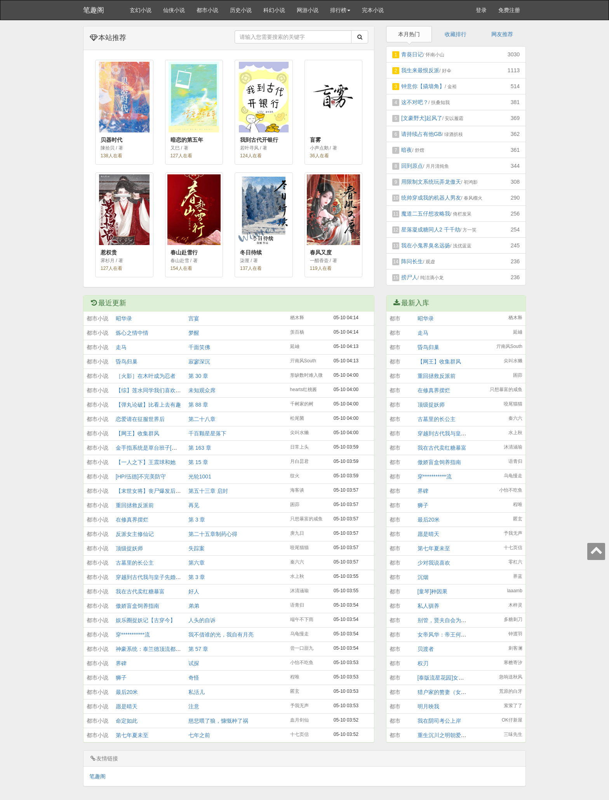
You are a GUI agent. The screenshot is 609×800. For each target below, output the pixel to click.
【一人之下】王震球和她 (146, 462)
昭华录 (124, 318)
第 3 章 (196, 520)
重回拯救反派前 (135, 505)
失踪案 (196, 548)
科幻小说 (274, 10)
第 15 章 (198, 462)
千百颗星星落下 (207, 433)
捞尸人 (409, 277)
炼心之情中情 (132, 333)
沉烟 (423, 577)
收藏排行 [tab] (455, 34)
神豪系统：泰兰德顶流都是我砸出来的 (162, 649)
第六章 (196, 563)
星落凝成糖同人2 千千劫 (430, 229)
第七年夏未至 (132, 735)
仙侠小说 (174, 10)
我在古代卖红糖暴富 (140, 591)
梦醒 (193, 333)
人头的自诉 (202, 620)
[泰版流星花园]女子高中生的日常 (457, 678)
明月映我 (428, 706)
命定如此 (126, 721)
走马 (121, 347)
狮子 (121, 678)
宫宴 (193, 318)
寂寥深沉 (199, 361)
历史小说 (241, 10)
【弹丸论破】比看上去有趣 (148, 405)
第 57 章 (198, 649)
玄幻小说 (140, 10)
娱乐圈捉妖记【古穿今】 (146, 620)
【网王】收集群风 (137, 433)
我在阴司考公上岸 (439, 721)
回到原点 (412, 166)
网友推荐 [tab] (502, 34)
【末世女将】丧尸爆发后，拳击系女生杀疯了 (170, 491)
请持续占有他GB (421, 134)
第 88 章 (198, 405)
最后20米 (127, 692)
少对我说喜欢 (434, 563)
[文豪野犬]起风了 (421, 118)
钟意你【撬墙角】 (423, 86)
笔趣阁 (93, 10)
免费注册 (509, 10)
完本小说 (373, 10)
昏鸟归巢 (126, 361)
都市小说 (207, 10)
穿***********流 (133, 634)
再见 (193, 505)
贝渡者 (426, 649)
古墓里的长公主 (135, 563)
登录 (481, 10)
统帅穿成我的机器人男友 (431, 198)
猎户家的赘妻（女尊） (445, 692)
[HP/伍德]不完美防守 (141, 476)
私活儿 (196, 692)
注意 (193, 706)
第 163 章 (199, 448)
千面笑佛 (199, 347)
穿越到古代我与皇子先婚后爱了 (154, 577)
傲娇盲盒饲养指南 (137, 606)
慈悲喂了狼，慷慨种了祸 (218, 721)
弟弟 (193, 606)
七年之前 (199, 735)
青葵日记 (412, 54)
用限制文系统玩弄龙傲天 (431, 182)
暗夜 (406, 150)
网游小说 (307, 10)
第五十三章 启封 (208, 491)
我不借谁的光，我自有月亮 (221, 634)
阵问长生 (412, 261)
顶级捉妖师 (129, 548)
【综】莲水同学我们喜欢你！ (151, 390)
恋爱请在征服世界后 (140, 419)
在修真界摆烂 (132, 520)
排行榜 (340, 10)
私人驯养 (428, 606)
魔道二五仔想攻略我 (425, 213)
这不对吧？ (414, 102)
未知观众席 (202, 390)
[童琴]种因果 (433, 591)
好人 (193, 591)
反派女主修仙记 (135, 534)
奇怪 (193, 678)
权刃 (423, 663)
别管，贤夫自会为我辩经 (447, 620)
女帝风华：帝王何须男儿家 (450, 634)
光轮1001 (199, 476)
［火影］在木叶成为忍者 (146, 376)
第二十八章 (202, 419)
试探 (193, 663)
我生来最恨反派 (420, 70)
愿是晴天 (126, 706)
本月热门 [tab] (409, 34)
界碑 (121, 663)
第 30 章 (198, 376)
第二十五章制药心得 (212, 534)
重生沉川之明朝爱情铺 (445, 735)
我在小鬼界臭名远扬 (425, 245)
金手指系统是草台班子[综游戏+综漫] (160, 448)
